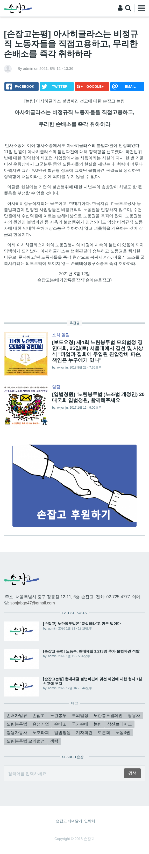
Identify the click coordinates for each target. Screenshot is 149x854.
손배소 (60, 724)
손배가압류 (16, 715)
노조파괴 (40, 732)
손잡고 (38, 715)
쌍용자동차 (16, 732)
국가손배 (80, 724)
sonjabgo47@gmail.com (32, 603)
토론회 (104, 732)
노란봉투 (58, 715)
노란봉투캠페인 (108, 715)
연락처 (89, 821)
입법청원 (62, 732)
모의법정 (80, 715)
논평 (98, 724)
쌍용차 (134, 715)
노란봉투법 (16, 724)
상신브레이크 (119, 724)
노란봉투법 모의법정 (25, 741)
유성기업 (40, 724)
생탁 (54, 741)
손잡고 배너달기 (69, 821)
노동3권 (122, 732)
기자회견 (84, 732)
